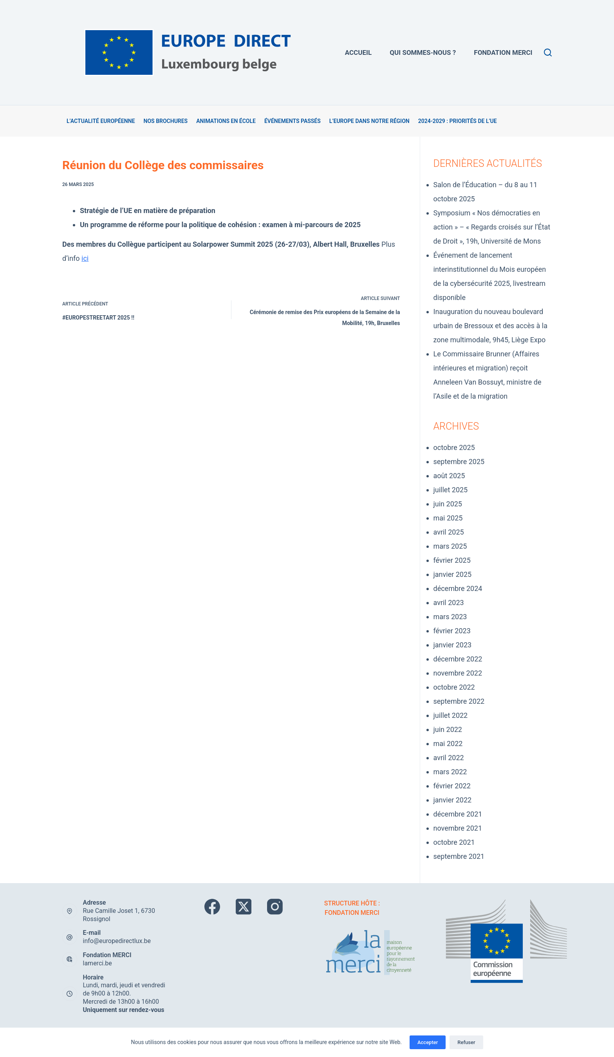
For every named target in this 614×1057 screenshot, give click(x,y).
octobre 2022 (454, 687)
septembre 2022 (459, 701)
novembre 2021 (457, 828)
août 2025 (449, 476)
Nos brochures (166, 121)
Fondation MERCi (503, 52)
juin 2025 (447, 504)
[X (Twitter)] (243, 906)
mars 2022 (450, 772)
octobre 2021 (454, 842)
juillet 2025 (450, 490)
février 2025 (452, 560)
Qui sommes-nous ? (423, 52)
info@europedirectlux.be (117, 941)
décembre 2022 (457, 659)
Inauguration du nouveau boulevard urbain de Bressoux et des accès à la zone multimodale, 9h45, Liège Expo (490, 325)
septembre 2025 (459, 461)
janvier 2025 (452, 574)
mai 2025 (448, 518)
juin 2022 (447, 729)
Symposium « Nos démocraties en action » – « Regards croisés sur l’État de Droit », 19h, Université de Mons (492, 227)
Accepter (427, 1042)
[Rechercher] (548, 52)
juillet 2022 (450, 715)
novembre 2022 (457, 673)
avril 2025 (448, 532)
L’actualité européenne (101, 121)
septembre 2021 (459, 856)
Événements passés (292, 121)
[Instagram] (275, 906)
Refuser (466, 1042)
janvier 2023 (452, 645)
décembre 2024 (457, 588)
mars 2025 (450, 546)
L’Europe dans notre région (369, 121)
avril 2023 (448, 602)
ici (84, 258)
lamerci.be (97, 963)
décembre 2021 (457, 814)
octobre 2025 (454, 447)
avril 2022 (448, 757)
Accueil (358, 52)
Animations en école (226, 121)
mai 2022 (448, 743)
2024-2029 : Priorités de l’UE (457, 121)
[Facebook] (212, 906)
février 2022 (452, 786)
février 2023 (452, 631)
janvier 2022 (452, 800)
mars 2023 (450, 617)
